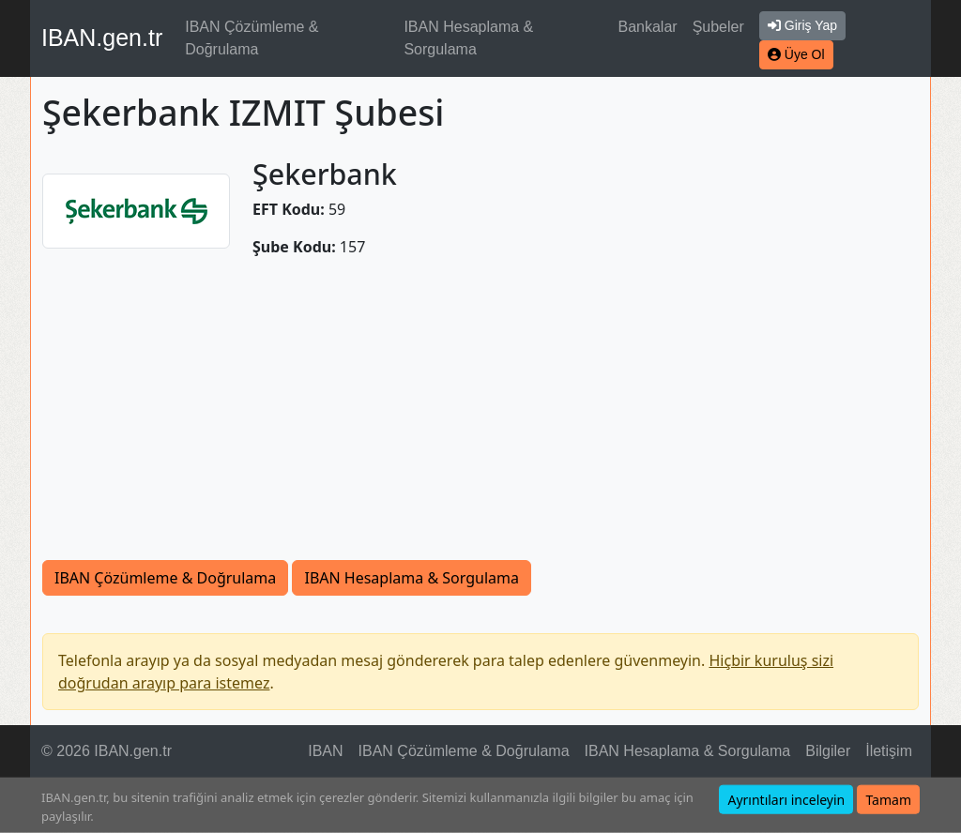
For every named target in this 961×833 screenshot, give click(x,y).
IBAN (325, 751)
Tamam (888, 800)
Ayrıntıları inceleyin (786, 800)
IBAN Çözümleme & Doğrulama (251, 38)
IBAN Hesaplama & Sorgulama (468, 38)
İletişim (888, 751)
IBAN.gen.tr (101, 37)
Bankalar (647, 27)
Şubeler (718, 27)
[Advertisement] (480, 419)
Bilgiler (827, 751)
